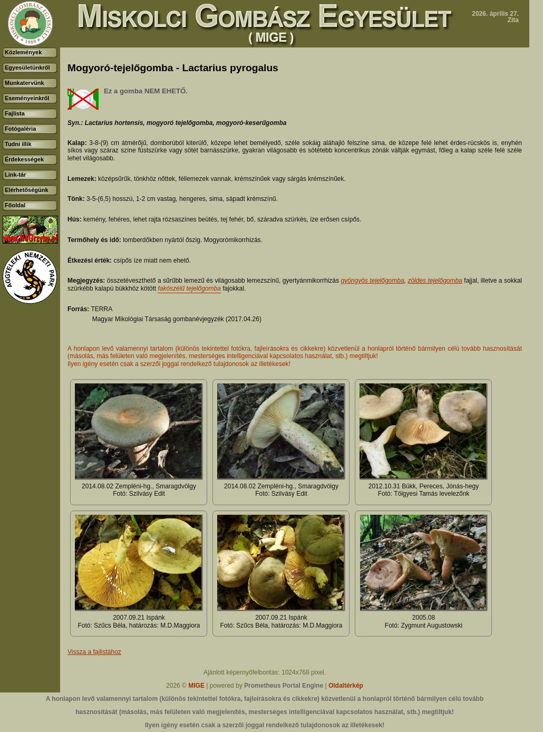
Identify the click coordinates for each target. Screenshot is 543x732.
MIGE (196, 685)
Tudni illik (18, 144)
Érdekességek (24, 159)
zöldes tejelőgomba (435, 280)
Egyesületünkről (27, 67)
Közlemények (23, 52)
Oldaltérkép (345, 685)
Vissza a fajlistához (94, 652)
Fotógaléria (20, 129)
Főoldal (15, 205)
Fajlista (15, 113)
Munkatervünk (24, 83)
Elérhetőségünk (27, 190)
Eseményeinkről (27, 98)
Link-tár (15, 174)
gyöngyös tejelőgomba (372, 280)
